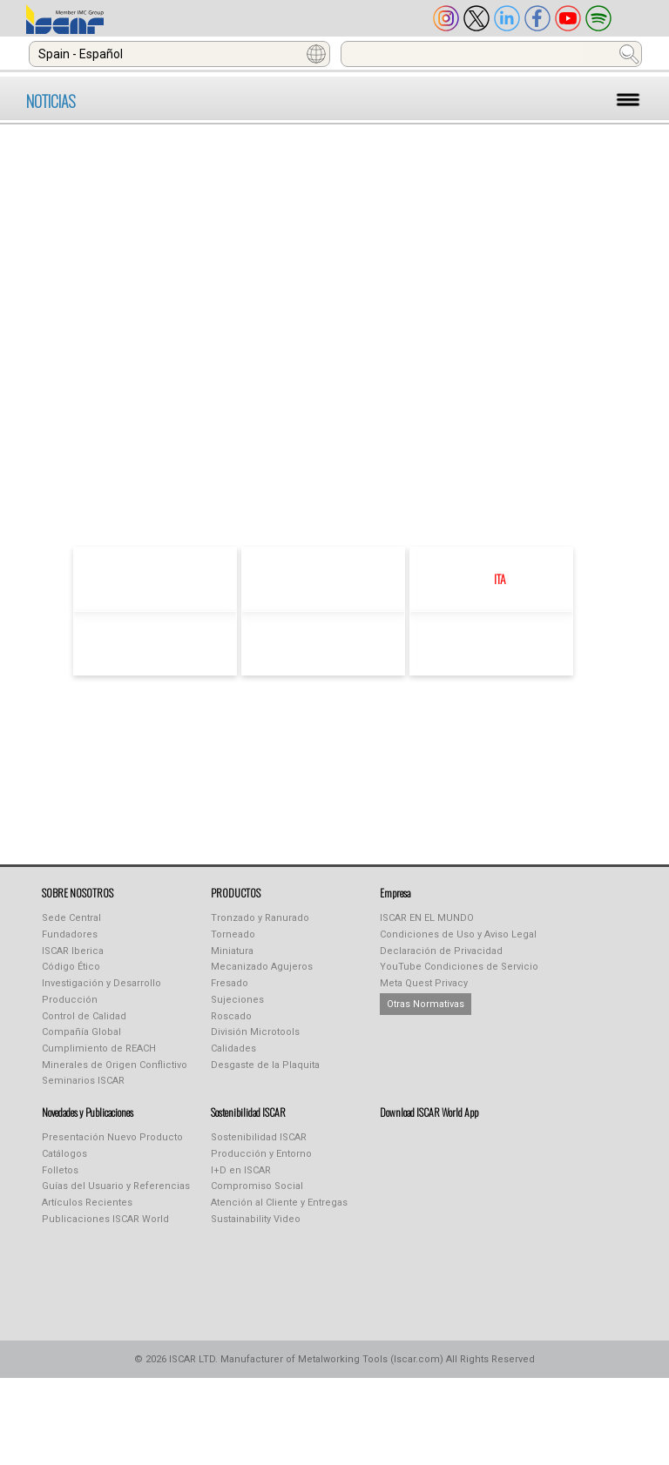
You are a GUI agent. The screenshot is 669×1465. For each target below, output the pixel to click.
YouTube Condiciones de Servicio (459, 966)
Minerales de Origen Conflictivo (114, 1065)
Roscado (231, 1016)
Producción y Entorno (261, 1153)
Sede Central (71, 918)
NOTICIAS (51, 101)
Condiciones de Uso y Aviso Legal (458, 934)
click (398, 471)
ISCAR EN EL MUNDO (427, 918)
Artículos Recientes (87, 1202)
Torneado (233, 934)
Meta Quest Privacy (424, 983)
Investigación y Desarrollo (101, 983)
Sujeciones (237, 999)
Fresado (229, 983)
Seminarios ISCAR (83, 1080)
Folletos (60, 1170)
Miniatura (232, 951)
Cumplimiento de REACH (99, 1048)
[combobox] (179, 54)
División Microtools (255, 1032)
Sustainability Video (256, 1219)
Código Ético (71, 966)
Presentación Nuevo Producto (112, 1137)
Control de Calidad (84, 1016)
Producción (70, 999)
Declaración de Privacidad (441, 951)
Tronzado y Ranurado (260, 918)
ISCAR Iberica (73, 951)
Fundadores (70, 934)
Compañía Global (81, 1032)
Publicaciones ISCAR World (105, 1219)
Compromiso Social (257, 1186)
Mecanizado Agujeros (262, 966)
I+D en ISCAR (241, 1170)
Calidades (233, 1048)
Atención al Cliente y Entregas (279, 1202)
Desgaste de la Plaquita (265, 1065)
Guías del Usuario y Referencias (116, 1186)
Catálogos (64, 1153)
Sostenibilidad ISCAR (259, 1137)
